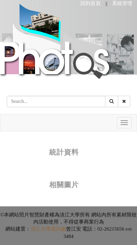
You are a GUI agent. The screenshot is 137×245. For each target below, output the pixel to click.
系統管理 (122, 3)
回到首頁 (90, 3)
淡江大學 (41, 229)
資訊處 (58, 229)
